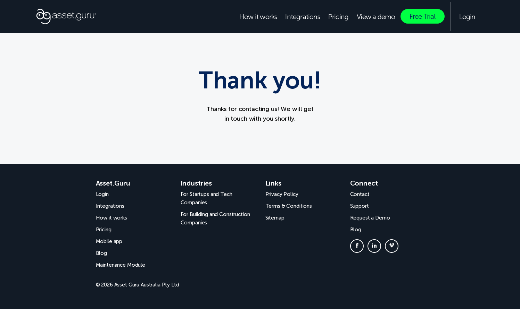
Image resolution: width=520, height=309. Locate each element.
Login (467, 16)
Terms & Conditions (288, 206)
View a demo (376, 16)
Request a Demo (370, 218)
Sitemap (274, 218)
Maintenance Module (120, 265)
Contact (360, 194)
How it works (258, 16)
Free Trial (423, 16)
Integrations (302, 16)
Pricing (338, 16)
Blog (101, 253)
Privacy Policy (281, 194)
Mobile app (109, 241)
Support (359, 206)
